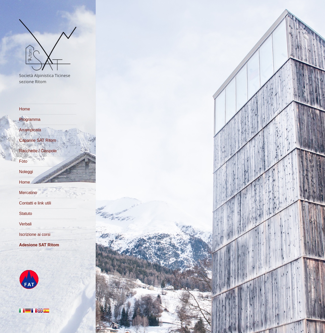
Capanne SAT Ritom (37, 140)
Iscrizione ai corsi (34, 234)
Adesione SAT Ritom (39, 245)
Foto (23, 161)
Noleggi (26, 172)
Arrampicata (30, 130)
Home (24, 109)
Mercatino (28, 192)
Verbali (25, 224)
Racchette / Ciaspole (38, 151)
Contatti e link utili (35, 203)
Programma (29, 119)
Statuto (25, 213)
